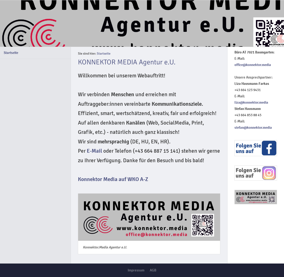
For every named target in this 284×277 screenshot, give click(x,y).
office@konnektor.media (252, 65)
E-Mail (94, 151)
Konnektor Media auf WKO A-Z (113, 179)
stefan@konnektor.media (253, 127)
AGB (153, 270)
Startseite (11, 53)
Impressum (136, 270)
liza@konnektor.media (251, 102)
